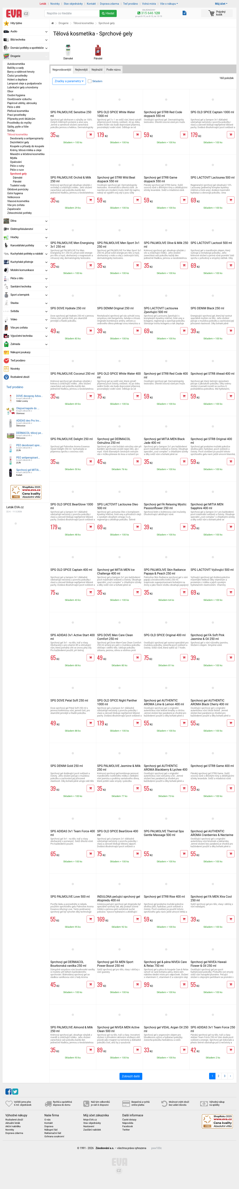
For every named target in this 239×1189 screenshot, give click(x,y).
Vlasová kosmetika (18, 201)
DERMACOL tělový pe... (29, 432)
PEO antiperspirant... (28, 457)
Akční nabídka (13, 1126)
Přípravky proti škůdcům (21, 118)
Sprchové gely (18, 173)
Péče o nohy (17, 165)
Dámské (17, 177)
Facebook (127, 1126)
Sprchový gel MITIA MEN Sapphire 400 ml (207, 506)
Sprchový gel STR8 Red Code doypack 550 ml (163, 114)
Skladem (97, 81)
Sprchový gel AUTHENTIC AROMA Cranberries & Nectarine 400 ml (212, 834)
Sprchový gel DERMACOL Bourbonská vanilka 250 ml (68, 963)
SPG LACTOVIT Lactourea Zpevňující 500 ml (161, 310)
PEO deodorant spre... (28, 445)
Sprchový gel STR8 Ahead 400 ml (213, 373)
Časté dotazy (129, 1119)
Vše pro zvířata (15, 205)
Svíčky (11, 130)
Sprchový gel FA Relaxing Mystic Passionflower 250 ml (165, 506)
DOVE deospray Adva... (29, 395)
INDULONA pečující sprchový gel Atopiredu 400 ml (118, 898)
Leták (43, 3)
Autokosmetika (16, 63)
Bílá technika (28, 39)
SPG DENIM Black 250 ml (207, 308)
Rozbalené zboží (19, 377)
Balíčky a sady (15, 67)
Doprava (48, 1126)
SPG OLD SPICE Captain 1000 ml (212, 112)
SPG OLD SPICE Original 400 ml (165, 635)
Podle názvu (113, 69)
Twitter (126, 1129)
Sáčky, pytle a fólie (18, 126)
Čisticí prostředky (17, 75)
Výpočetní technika (28, 336)
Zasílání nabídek (92, 1129)
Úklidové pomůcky (17, 189)
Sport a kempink (28, 294)
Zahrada (28, 344)
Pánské (17, 181)
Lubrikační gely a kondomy (22, 87)
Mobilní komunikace (28, 270)
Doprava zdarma (109, 3)
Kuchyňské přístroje (28, 262)
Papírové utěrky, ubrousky (22, 103)
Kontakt (91, 3)
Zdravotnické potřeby (19, 212)
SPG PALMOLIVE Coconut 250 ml (72, 373)
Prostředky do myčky (19, 122)
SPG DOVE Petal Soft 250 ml (69, 700)
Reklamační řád (52, 1133)
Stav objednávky (73, 3)
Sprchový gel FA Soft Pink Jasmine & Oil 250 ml (207, 637)
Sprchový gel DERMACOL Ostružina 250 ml (114, 441)
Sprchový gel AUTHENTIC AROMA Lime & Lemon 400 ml (164, 702)
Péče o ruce (17, 169)
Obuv (10, 91)
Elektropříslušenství (28, 229)
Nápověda (127, 1123)
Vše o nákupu (168, 3)
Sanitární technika (28, 286)
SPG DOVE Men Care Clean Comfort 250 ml (115, 637)
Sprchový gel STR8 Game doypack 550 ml (160, 179)
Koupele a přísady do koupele (27, 146)
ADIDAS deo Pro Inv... (28, 420)
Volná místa (149, 3)
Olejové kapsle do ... (27, 408)
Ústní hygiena (15, 193)
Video (28, 319)
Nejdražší (97, 69)
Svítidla (28, 311)
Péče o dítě (13, 107)
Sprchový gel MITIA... (28, 469)
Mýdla (13, 158)
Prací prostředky (16, 114)
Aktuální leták (12, 1123)
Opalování (16, 161)
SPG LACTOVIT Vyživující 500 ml (212, 570)
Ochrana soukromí (54, 1136)
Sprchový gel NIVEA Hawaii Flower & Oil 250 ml (209, 963)
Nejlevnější (81, 69)
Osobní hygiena (16, 95)
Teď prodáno (130, 3)
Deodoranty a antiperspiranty (27, 138)
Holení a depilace (17, 79)
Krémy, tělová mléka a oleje (25, 150)
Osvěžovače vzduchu (19, 99)
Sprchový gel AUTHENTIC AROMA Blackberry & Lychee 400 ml (165, 769)
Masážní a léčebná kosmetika (27, 154)
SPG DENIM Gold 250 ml (66, 766)
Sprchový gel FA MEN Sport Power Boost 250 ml (115, 963)
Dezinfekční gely (19, 142)
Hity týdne (16, 23)
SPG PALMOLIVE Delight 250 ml (71, 439)
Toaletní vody (18, 185)
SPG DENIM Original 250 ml (115, 308)
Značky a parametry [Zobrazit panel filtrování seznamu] (69, 81)
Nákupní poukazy (20, 352)
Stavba (28, 303)
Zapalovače (14, 209)
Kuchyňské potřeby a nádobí (28, 253)
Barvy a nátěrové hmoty (21, 71)
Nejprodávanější (61, 69)
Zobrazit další (131, 1076)
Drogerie (28, 56)
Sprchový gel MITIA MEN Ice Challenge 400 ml (116, 571)
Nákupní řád (51, 1129)
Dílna (28, 221)
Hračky (28, 237)
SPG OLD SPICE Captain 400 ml (71, 570)
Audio (28, 31)
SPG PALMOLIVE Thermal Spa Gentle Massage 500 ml (164, 833)
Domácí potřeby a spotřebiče (28, 48)
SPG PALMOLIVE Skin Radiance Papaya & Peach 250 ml (165, 571)
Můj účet (220, 3)
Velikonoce (13, 197)
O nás (47, 1119)
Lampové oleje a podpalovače (24, 83)
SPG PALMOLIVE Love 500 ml (70, 896)
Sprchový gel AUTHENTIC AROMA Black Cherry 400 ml (209, 702)
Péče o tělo (28, 278)
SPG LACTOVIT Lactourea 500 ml (213, 177)
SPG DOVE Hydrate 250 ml (67, 308)
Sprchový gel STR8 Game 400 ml (212, 766)
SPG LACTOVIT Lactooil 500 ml (211, 243)
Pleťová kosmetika (18, 110)
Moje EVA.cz (90, 1119)
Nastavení (88, 1126)
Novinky (55, 3)
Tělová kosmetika (17, 134)
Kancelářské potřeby (28, 245)
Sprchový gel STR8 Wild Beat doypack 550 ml (116, 179)
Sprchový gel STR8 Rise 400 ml (164, 896)
